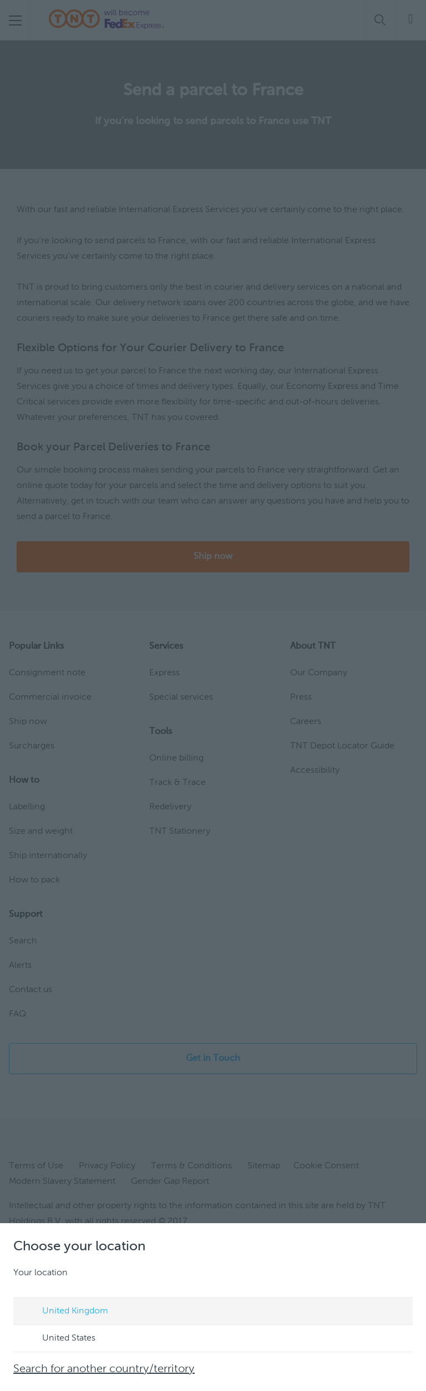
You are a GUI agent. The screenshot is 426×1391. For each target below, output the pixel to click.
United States (58, 1339)
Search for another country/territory (104, 1369)
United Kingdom (64, 1312)
